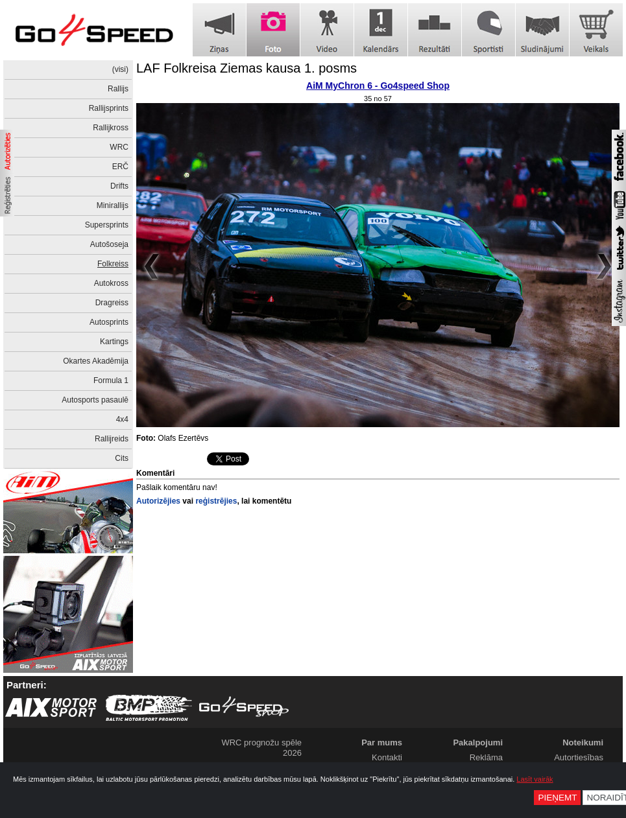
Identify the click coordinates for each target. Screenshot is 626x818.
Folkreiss (112, 263)
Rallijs (118, 88)
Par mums (381, 742)
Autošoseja (109, 244)
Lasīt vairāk (534, 779)
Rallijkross (110, 127)
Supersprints (106, 224)
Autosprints (109, 322)
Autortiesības (578, 757)
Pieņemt (557, 797)
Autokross (111, 283)
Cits (121, 458)
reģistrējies (216, 501)
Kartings (114, 341)
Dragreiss (111, 302)
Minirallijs (112, 205)
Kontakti (387, 757)
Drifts (119, 186)
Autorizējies (158, 501)
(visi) (120, 69)
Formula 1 (110, 380)
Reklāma (486, 757)
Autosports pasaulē (95, 399)
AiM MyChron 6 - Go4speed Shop (378, 85)
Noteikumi (582, 742)
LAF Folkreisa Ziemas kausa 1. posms (246, 68)
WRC (119, 147)
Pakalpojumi (478, 742)
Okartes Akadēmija (95, 361)
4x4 (122, 419)
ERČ (120, 166)
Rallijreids (111, 438)
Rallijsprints (108, 108)
